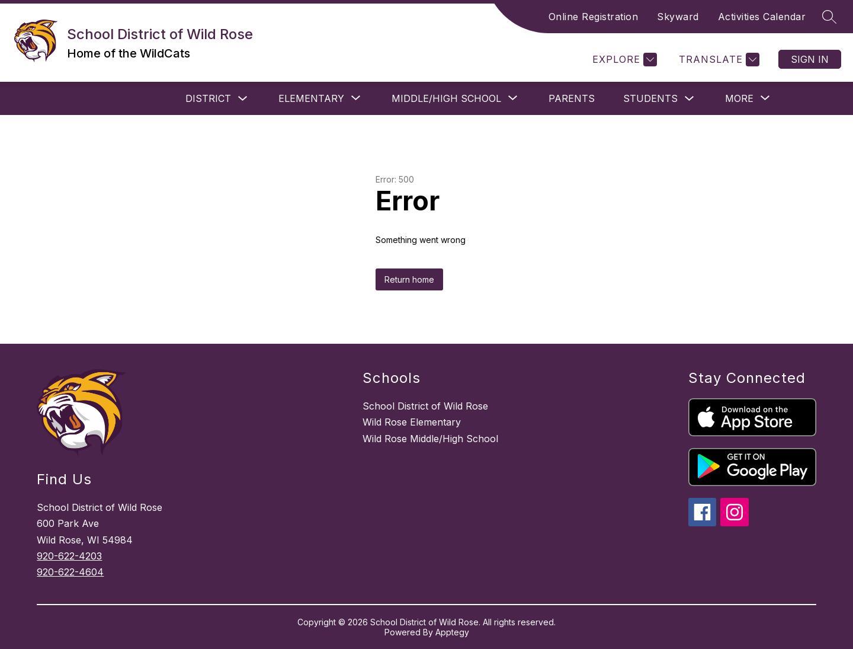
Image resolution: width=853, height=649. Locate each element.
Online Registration (594, 17)
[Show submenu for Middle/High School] (446, 98)
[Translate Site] (717, 59)
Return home (409, 279)
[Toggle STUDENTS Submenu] (689, 99)
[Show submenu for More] (739, 98)
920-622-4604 (70, 572)
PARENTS (572, 98)
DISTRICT (208, 98)
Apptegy (452, 632)
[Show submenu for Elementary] (311, 98)
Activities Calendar (762, 17)
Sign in (810, 59)
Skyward (678, 17)
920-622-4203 (69, 556)
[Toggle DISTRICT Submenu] (243, 99)
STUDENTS (650, 98)
